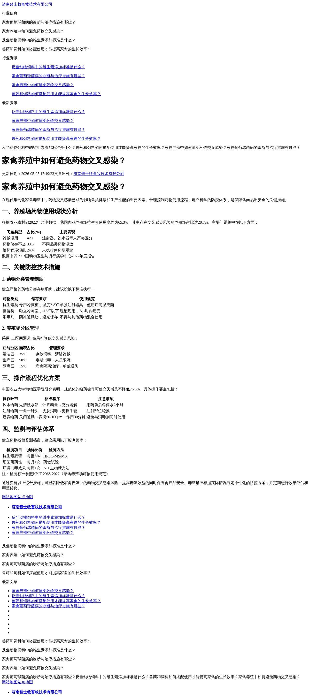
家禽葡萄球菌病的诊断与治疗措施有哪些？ (48, 76)
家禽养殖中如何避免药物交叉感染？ (43, 85)
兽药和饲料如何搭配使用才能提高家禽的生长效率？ (56, 94)
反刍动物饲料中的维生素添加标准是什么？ (48, 67)
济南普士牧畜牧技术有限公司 (27, 4)
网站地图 (9, 497)
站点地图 (25, 497)
